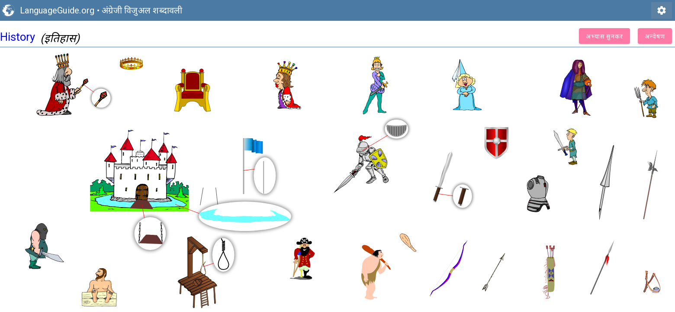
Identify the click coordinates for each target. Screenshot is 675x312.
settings (661, 10)
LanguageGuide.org (57, 10)
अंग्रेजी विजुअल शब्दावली (142, 10)
